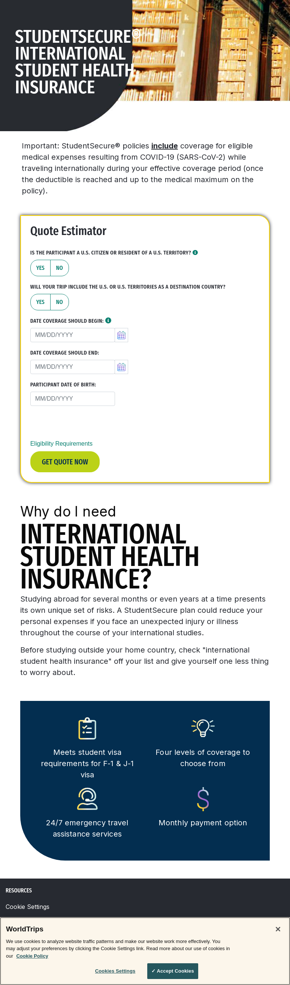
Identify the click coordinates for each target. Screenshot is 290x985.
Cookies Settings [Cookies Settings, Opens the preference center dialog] (115, 971)
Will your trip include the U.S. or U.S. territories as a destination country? (128, 287)
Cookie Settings (27, 906)
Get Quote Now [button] (65, 461)
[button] (195, 253)
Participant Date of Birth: (63, 385)
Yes (40, 267)
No (59, 267)
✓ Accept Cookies (172, 971)
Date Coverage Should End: (64, 353)
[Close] (278, 929)
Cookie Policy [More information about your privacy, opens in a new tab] (32, 956)
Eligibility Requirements (61, 443)
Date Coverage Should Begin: (67, 321)
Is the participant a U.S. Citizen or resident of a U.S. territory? (114, 253)
